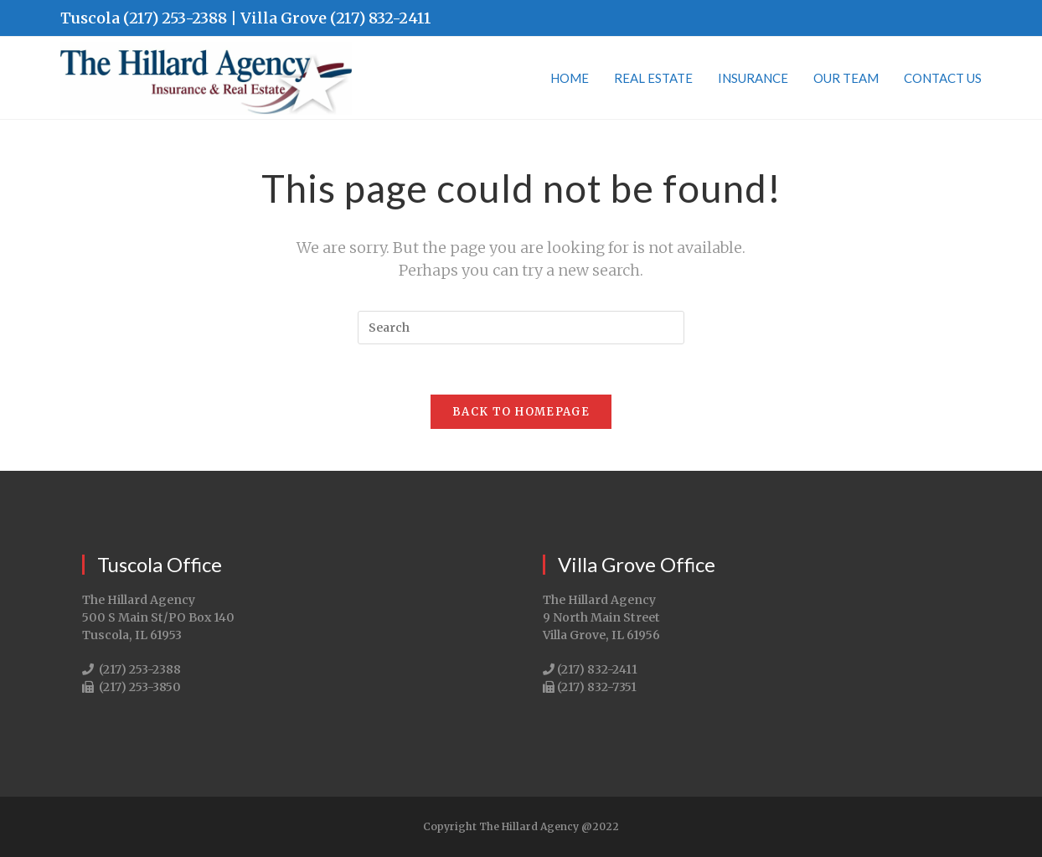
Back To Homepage (521, 412)
